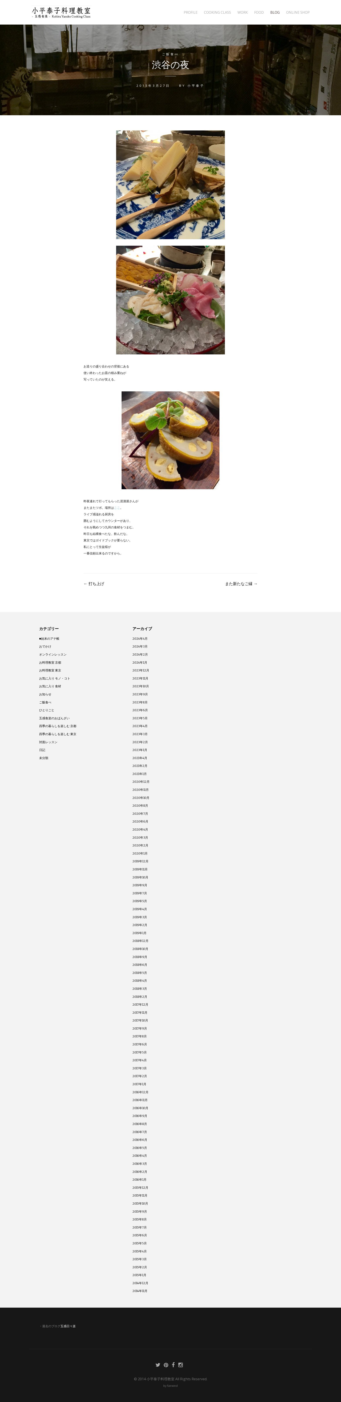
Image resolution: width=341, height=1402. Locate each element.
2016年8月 (139, 1124)
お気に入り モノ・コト (54, 678)
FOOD (259, 12)
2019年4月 (139, 909)
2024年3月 (140, 646)
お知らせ (45, 694)
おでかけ (45, 646)
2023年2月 (140, 742)
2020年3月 (140, 838)
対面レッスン (48, 742)
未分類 (43, 758)
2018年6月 (139, 965)
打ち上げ (94, 583)
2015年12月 (140, 1188)
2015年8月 (139, 1219)
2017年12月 (140, 1004)
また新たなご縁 (241, 583)
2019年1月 (139, 933)
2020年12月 (141, 782)
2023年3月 (140, 734)
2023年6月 (140, 710)
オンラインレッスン (53, 654)
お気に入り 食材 (50, 686)
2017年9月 (139, 1028)
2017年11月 (139, 1013)
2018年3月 (139, 989)
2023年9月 (140, 694)
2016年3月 (139, 1164)
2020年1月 (140, 853)
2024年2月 (140, 654)
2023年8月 (140, 702)
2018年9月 (139, 957)
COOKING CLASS (217, 12)
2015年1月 (139, 1275)
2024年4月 (140, 639)
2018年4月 (139, 981)
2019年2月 (139, 925)
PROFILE (190, 12)
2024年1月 (139, 662)
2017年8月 (139, 1036)
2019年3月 (139, 917)
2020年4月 (140, 829)
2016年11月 (140, 1100)
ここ (117, 508)
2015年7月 (139, 1227)
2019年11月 (140, 869)
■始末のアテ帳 (49, 639)
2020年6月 (140, 821)
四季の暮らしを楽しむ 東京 (57, 734)
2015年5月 (139, 1243)
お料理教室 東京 (50, 670)
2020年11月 (140, 790)
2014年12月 (140, 1283)
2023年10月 (140, 686)
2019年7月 (139, 893)
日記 (42, 750)
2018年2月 (139, 997)
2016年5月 (139, 1148)
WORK (242, 12)
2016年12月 (140, 1092)
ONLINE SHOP (298, 12)
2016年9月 (139, 1116)
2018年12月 (140, 941)
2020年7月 (140, 814)
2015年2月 (139, 1267)
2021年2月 (139, 766)
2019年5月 (139, 901)
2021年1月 (139, 774)
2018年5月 (139, 973)
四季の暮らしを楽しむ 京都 (57, 726)
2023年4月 (140, 726)
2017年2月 (139, 1076)
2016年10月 (140, 1108)
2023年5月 (140, 718)
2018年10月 (140, 949)
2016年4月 (139, 1156)
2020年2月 (140, 845)
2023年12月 (140, 670)
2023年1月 (139, 750)
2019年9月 (139, 885)
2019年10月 (140, 877)
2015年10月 (140, 1203)
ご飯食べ (170, 54)
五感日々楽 (68, 1326)
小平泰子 (196, 85)
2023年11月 (140, 678)
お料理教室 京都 (50, 662)
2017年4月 (139, 1060)
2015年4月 (139, 1251)
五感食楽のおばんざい (54, 718)
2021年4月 (139, 758)
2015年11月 (139, 1195)
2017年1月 (139, 1084)
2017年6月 (139, 1044)
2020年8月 (140, 806)
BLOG (275, 12)
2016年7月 (139, 1132)
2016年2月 (139, 1172)
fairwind (172, 1386)
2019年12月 (140, 861)
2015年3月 (139, 1259)
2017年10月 (140, 1020)
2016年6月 (139, 1140)
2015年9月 (139, 1211)
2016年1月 (139, 1180)
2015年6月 (139, 1235)
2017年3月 (139, 1068)
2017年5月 (139, 1052)
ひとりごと (46, 710)
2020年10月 (140, 798)
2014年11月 (139, 1291)
